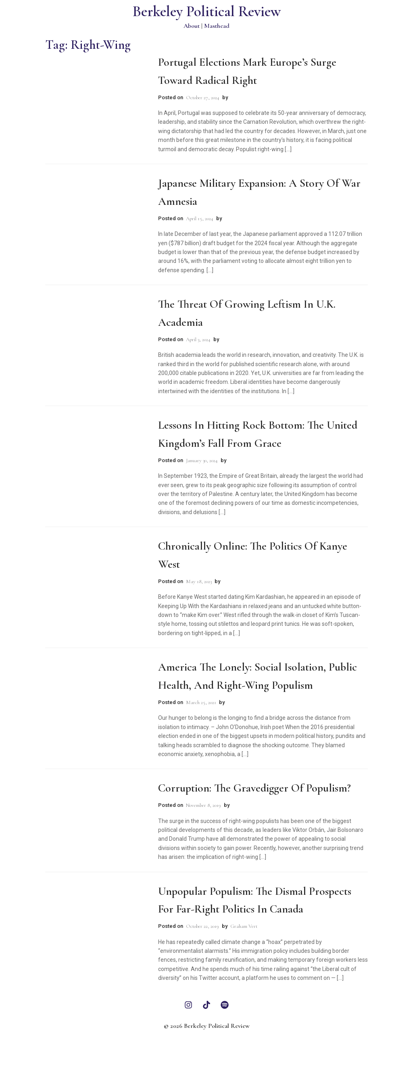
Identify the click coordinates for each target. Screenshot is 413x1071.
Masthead (216, 26)
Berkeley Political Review (207, 11)
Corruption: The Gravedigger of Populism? (254, 788)
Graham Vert (243, 926)
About (192, 26)
